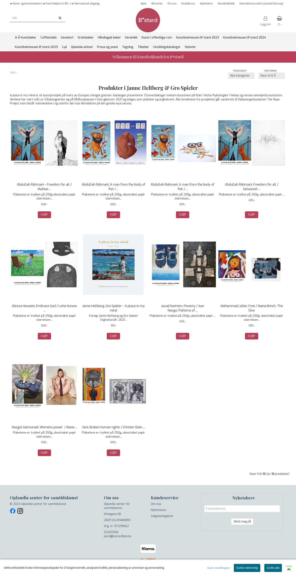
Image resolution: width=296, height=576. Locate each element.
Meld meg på (242, 521)
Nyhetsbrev (206, 3)
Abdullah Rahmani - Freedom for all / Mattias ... (44, 186)
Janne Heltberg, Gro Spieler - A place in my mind (113, 308)
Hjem (143, 3)
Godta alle (273, 567)
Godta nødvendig (247, 567)
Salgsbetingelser (162, 516)
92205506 (111, 532)
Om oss (172, 3)
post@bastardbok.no (117, 536)
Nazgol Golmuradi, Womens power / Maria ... (44, 427)
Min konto (157, 3)
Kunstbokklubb (226, 3)
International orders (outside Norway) (261, 3)
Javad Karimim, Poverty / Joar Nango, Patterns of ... (182, 308)
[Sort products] (271, 76)
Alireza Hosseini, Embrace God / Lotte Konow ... (44, 308)
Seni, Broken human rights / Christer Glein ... (113, 427)
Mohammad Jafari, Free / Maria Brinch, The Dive (252, 308)
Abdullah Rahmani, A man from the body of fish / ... (113, 186)
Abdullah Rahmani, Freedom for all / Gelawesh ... (251, 186)
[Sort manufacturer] (241, 76)
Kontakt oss (188, 3)
